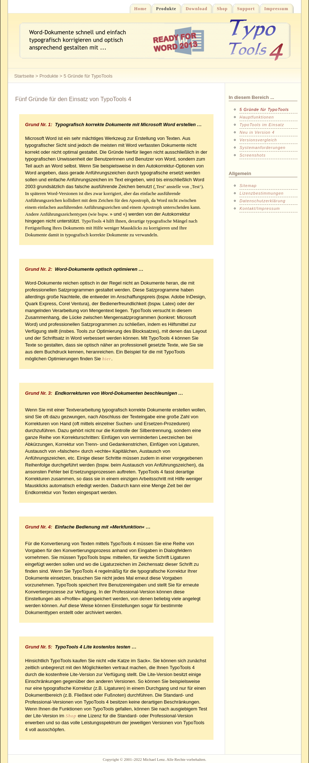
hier (106, 358)
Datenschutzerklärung (262, 201)
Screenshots (253, 155)
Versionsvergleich (258, 140)
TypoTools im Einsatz (262, 125)
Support (243, 8)
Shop (220, 8)
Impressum (273, 8)
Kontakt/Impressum (260, 208)
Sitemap (248, 185)
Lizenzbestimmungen (262, 193)
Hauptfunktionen (257, 117)
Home (138, 8)
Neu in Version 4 (257, 132)
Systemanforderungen (262, 147)
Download (194, 8)
